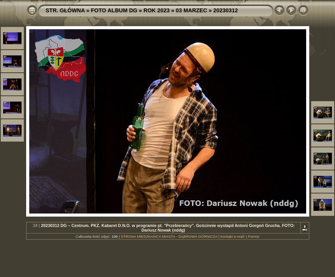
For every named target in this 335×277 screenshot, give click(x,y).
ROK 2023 (156, 10)
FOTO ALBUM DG (114, 10)
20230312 (225, 10)
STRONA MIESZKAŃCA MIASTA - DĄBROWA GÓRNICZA (169, 236)
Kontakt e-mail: (232, 236)
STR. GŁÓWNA (65, 10)
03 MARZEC (191, 10)
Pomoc (254, 236)
